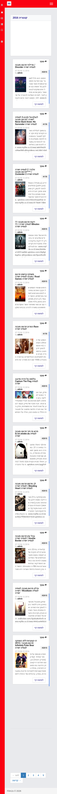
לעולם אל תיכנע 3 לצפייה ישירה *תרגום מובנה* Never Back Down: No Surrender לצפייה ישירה (26, 120)
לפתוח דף (39, 104)
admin (19, 73)
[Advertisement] (30, 36)
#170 (45, 124)
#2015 (44, 72)
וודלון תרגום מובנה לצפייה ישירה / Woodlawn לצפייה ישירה (27, 590)
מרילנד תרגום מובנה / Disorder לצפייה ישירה (25, 66)
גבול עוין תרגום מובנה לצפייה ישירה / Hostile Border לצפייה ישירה (25, 538)
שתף (43, 61)
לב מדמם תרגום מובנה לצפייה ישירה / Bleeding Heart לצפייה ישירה (26, 486)
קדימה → (16, 780)
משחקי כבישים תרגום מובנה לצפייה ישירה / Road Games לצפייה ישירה (27, 276)
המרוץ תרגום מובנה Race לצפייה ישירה (26, 327)
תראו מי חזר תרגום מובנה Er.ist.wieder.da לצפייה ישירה (26, 433)
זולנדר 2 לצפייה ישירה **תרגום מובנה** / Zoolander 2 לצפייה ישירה (27, 171)
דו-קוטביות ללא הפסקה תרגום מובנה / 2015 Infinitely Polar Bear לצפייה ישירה (26, 644)
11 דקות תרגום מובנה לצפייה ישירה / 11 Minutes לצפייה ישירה (27, 224)
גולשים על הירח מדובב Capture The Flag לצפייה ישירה (26, 381)
